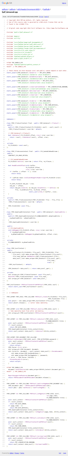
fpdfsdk (46, 9)
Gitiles (11, 453)
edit (46, 16)
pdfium (5, 9)
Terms (22, 453)
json (64, 453)
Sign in (64, 3)
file (41, 16)
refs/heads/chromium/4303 (28, 9)
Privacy (17, 453)
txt (60, 453)
